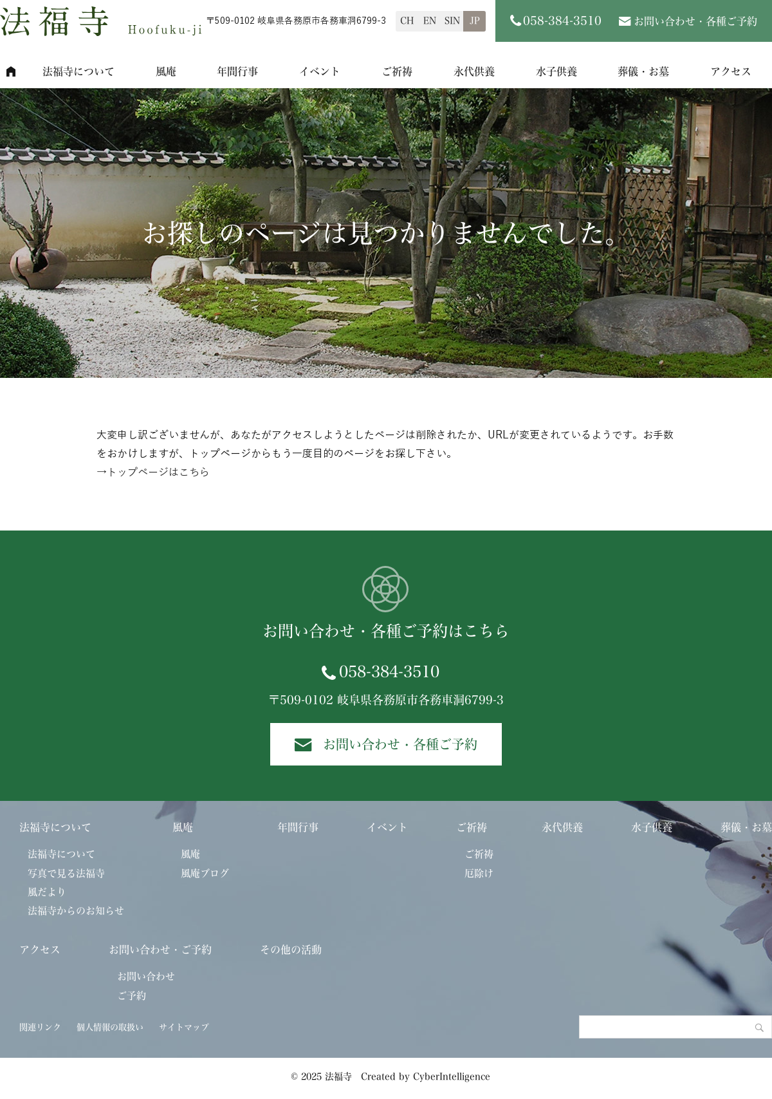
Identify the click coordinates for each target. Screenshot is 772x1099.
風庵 (166, 71)
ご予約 (131, 995)
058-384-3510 (389, 671)
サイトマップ (184, 1027)
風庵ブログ (205, 873)
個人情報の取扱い (110, 1027)
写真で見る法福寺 (66, 873)
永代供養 (474, 71)
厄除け (478, 873)
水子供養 (556, 71)
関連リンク (40, 1027)
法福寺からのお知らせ (76, 911)
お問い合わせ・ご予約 (160, 949)
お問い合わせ (146, 976)
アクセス (39, 949)
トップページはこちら (158, 472)
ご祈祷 (396, 71)
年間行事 (237, 71)
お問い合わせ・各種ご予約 (695, 21)
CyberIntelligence (451, 1076)
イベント (319, 71)
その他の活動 (291, 949)
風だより (47, 892)
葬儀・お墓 (643, 71)
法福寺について (78, 71)
